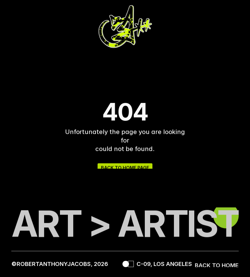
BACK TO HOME (217, 266)
